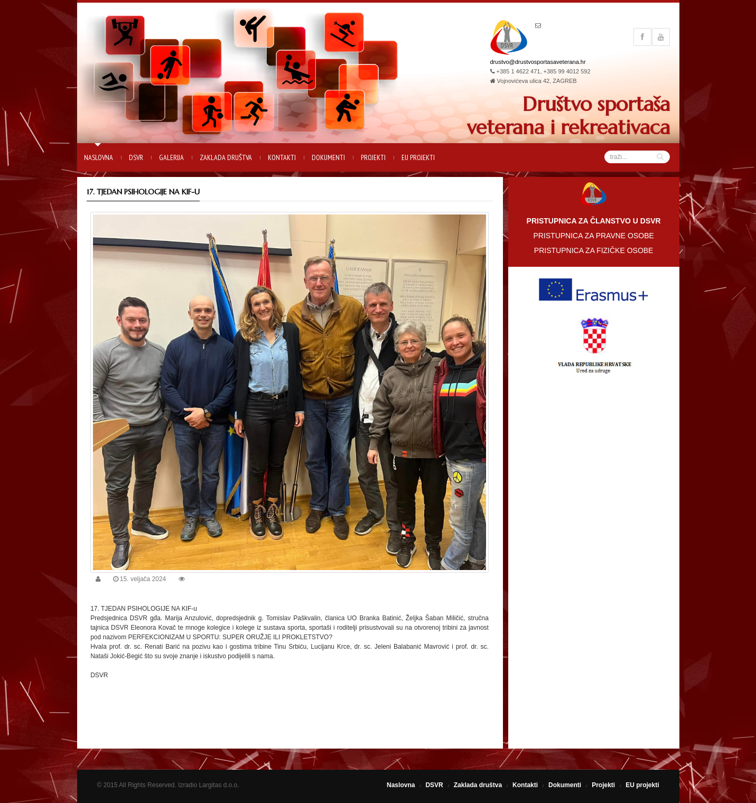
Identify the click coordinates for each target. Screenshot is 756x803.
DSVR (136, 157)
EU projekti (418, 157)
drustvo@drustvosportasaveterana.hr (538, 62)
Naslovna (98, 157)
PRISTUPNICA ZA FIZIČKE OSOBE (594, 250)
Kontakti (282, 157)
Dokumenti (328, 157)
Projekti (373, 157)
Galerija (171, 157)
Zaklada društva (226, 157)
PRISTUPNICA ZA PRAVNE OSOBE (593, 235)
